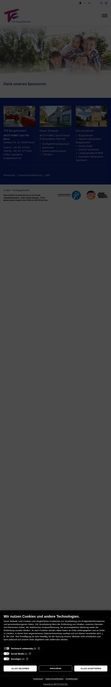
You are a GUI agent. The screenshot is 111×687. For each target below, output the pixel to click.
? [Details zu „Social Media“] (29, 654)
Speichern (55, 668)
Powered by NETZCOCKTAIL (55, 684)
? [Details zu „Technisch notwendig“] (38, 648)
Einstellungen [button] (72, 679)
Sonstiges (16, 659)
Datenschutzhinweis (54, 679)
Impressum (38, 679)
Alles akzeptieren (91, 668)
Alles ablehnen (20, 668)
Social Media (17, 653)
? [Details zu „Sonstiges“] (27, 659)
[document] (55, 630)
